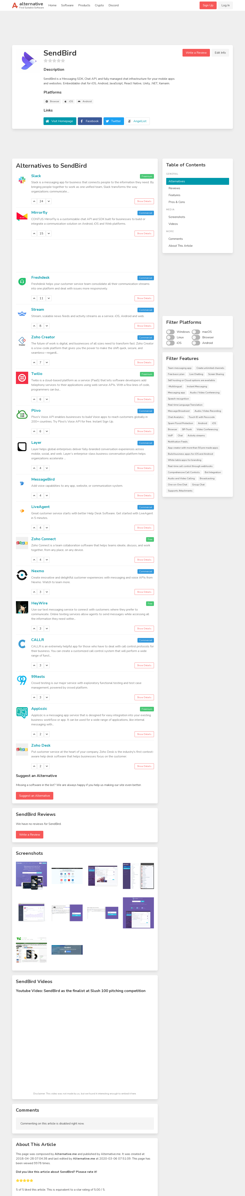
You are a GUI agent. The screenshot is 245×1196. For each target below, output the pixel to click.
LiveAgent (40, 506)
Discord (114, 5)
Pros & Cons (177, 202)
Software (67, 5)
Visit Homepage (62, 121)
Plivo (36, 410)
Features (174, 195)
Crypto (99, 5)
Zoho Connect (43, 539)
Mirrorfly (39, 212)
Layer (36, 442)
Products (84, 5)
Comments (176, 239)
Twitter (116, 121)
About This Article (181, 246)
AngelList (139, 121)
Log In (225, 5)
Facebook (92, 121)
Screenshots (177, 217)
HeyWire (39, 603)
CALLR (37, 639)
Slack (36, 175)
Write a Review (196, 53)
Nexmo (37, 571)
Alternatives (177, 181)
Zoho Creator (43, 337)
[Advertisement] (122, 29)
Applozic (39, 708)
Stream (37, 309)
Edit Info (220, 53)
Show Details (144, 201)
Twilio (36, 373)
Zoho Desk (40, 745)
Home (52, 5)
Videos (173, 224)
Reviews (174, 188)
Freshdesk (40, 277)
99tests (38, 676)
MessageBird (43, 479)
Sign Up (208, 5)
